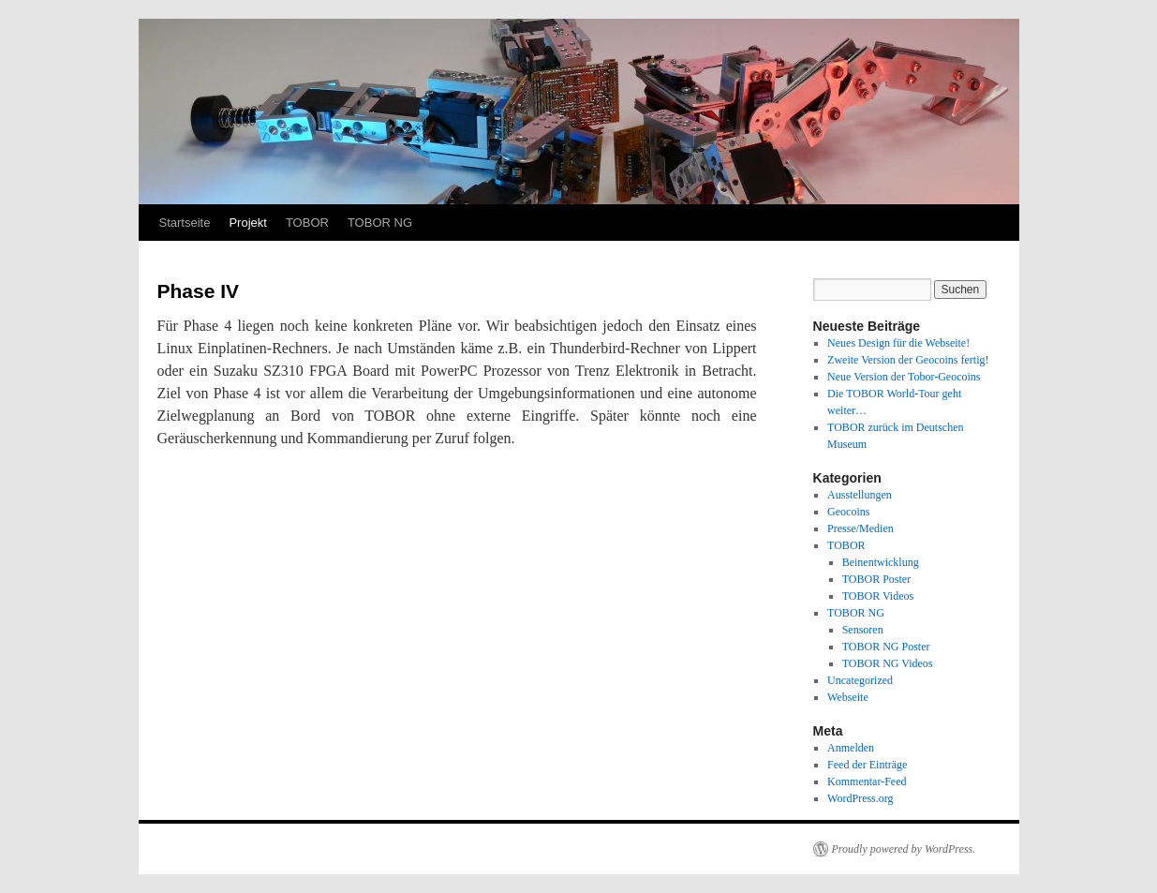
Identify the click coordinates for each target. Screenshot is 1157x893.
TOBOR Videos (878, 596)
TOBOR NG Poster (886, 646)
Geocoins (848, 511)
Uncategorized (860, 680)
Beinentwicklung (880, 562)
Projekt (247, 223)
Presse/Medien (860, 528)
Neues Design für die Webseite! (898, 343)
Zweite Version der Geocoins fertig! (907, 359)
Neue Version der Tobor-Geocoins (903, 376)
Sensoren (862, 629)
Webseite (847, 697)
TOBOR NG (380, 223)
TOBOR (307, 223)
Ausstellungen (859, 494)
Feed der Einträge (867, 764)
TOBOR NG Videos (887, 663)
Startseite (185, 223)
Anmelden (850, 747)
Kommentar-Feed (866, 781)
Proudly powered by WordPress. (904, 849)
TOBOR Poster (876, 579)
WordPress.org (860, 798)
